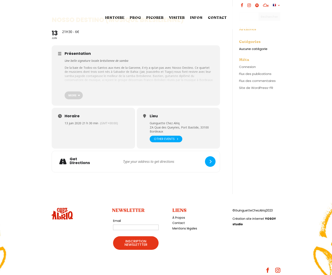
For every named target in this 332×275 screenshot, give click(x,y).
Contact (178, 223)
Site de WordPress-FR (256, 88)
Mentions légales (184, 228)
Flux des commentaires (257, 81)
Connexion (247, 67)
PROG (135, 18)
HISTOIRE (115, 18)
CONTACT (217, 18)
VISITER (177, 18)
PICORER (155, 18)
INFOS (196, 18)
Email (117, 221)
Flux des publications (255, 74)
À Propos (178, 218)
